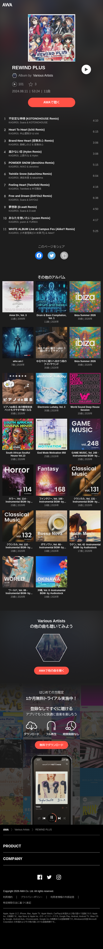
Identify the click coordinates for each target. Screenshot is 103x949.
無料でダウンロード (51, 745)
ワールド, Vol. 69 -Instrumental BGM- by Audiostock (18, 593)
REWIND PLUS (43, 829)
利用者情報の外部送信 (62, 897)
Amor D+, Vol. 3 (18, 315)
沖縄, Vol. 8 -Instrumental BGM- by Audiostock (51, 592)
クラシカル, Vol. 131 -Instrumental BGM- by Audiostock (85, 501)
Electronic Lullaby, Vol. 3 (51, 407)
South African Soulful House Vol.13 (18, 454)
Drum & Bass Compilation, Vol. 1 (51, 317)
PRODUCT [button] (12, 846)
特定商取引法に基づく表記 (17, 902)
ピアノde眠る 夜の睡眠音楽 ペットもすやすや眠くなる (18, 408)
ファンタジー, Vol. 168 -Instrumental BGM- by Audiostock (51, 501)
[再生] (86, 69)
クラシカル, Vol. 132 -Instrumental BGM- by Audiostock (18, 547)
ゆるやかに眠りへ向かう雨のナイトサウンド (51, 363)
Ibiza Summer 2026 (85, 315)
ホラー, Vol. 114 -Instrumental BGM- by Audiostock (18, 501)
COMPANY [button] (12, 858)
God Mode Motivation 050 (51, 452)
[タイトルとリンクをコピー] (64, 255)
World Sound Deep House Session (85, 408)
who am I (18, 361)
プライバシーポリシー (32, 897)
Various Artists (43, 75)
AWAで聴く (51, 102)
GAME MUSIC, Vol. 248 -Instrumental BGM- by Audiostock (85, 455)
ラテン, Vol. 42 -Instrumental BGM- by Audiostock (85, 546)
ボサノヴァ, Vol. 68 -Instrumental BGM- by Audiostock (51, 547)
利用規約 (8, 897)
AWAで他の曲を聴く (51, 670)
